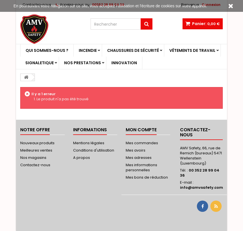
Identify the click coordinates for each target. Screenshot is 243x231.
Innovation (124, 63)
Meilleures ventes (36, 150)
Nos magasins (33, 157)
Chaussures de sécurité (133, 50)
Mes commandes (142, 143)
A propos (81, 157)
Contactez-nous (35, 165)
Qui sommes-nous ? (47, 50)
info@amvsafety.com (201, 187)
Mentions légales (88, 143)
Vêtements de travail (192, 50)
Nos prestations (82, 63)
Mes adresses (139, 157)
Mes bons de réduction (147, 177)
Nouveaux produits (37, 143)
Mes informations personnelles (141, 167)
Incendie (88, 50)
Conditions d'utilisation (93, 150)
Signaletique (39, 63)
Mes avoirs (135, 150)
